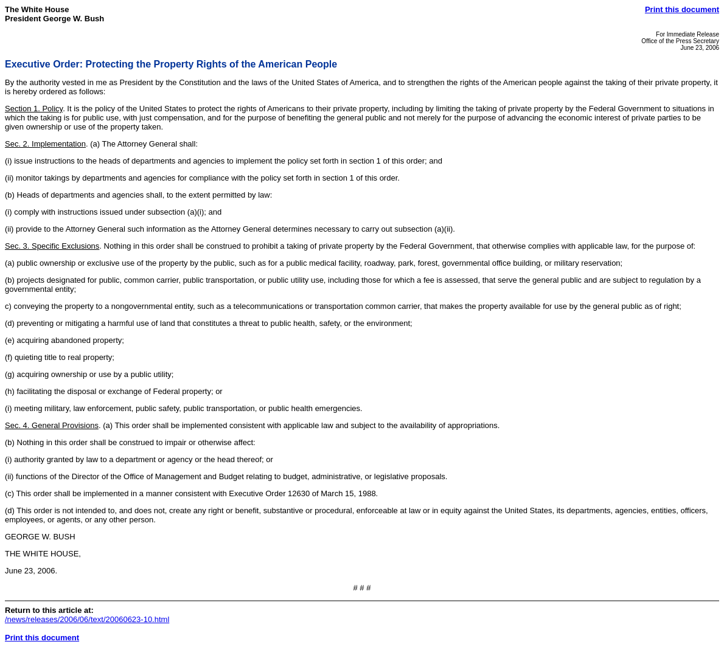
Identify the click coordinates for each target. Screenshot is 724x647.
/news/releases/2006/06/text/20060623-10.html (87, 619)
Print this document (682, 9)
